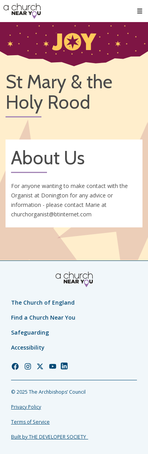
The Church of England (43, 302)
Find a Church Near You (43, 317)
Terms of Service (30, 422)
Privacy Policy (26, 407)
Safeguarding (30, 332)
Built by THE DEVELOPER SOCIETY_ (49, 437)
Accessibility (28, 347)
